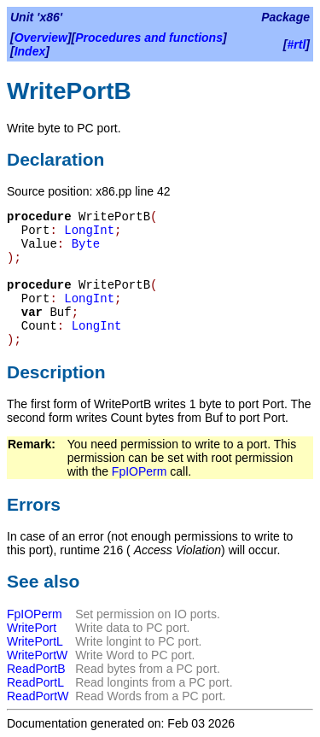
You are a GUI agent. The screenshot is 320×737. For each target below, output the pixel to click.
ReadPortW (37, 696)
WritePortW (37, 655)
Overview (41, 37)
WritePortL (35, 641)
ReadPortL (35, 682)
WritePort (31, 628)
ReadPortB (36, 669)
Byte (86, 244)
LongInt (89, 230)
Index (30, 51)
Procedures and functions (149, 37)
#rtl (297, 44)
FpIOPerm (139, 471)
